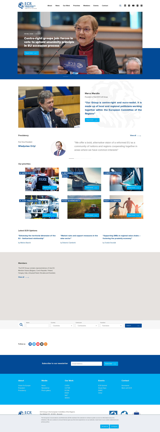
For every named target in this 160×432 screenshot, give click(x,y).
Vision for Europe (24, 386)
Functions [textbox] (105, 326)
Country (53, 322)
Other (100, 393)
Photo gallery (46, 390)
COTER (67, 388)
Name (27, 322)
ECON (67, 390)
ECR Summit (102, 386)
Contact (105, 6)
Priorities (76, 6)
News (57, 6)
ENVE (67, 393)
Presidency (22, 390)
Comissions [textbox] (82, 326)
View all (136, 135)
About (50, 6)
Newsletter (45, 388)
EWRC (100, 390)
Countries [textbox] (56, 326)
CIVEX (67, 386)
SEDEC (67, 398)
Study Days (102, 388)
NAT (66, 395)
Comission (79, 322)
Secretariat (125, 386)
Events (95, 6)
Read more (31, 53)
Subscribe (111, 364)
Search (133, 325)
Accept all (105, 426)
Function (102, 322)
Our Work (66, 6)
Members (86, 6)
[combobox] (62, 326)
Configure (114, 426)
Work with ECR (127, 388)
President (21, 388)
